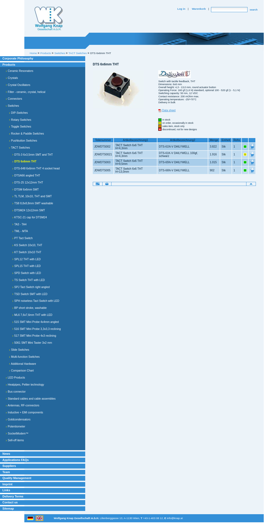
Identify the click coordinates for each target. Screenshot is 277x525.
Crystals (12, 77)
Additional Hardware (22, 363)
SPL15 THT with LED (26, 266)
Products (8, 64)
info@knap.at (175, 518)
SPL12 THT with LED (26, 259)
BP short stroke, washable (29, 307)
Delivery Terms (12, 496)
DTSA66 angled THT (26, 175)
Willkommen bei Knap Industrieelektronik (48, 18)
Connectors (14, 98)
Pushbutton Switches (23, 140)
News (6, 453)
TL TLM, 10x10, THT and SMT (32, 196)
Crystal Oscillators (18, 84)
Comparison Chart (21, 370)
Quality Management (16, 478)
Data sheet (169, 110)
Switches (12, 105)
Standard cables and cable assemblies (30, 398)
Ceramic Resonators (19, 70)
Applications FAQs (15, 460)
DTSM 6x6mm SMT (25, 189)
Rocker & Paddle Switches (26, 133)
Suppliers (9, 465)
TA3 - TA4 (19, 224)
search (254, 9)
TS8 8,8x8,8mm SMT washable (32, 203)
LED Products (15, 377)
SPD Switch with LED (26, 273)
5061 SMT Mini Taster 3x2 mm (32, 342)
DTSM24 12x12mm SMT (28, 210)
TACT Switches (19, 147)
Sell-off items (15, 440)
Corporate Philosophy (17, 58)
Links (6, 490)
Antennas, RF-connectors (22, 405)
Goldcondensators (18, 419)
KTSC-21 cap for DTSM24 (29, 217)
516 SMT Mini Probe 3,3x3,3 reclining (36, 328)
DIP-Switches (18, 112)
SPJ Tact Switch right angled (31, 287)
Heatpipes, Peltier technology (25, 384)
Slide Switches (19, 349)
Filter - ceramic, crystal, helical (25, 92)
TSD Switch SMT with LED (29, 294)
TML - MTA (20, 231)
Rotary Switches (20, 119)
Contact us (10, 502)
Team (6, 472)
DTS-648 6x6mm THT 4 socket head (36, 168)
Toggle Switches (20, 126)
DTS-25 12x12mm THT (27, 182)
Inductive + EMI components (24, 412)
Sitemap (8, 508)
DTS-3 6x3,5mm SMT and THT (32, 154)
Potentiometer (15, 426)
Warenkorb (199, 8)
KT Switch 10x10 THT (26, 252)
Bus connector (16, 391)
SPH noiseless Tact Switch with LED (35, 300)
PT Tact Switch (22, 238)
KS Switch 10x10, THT (27, 245)
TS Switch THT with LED (28, 280)
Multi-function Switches (24, 356)
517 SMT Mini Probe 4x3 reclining (34, 335)
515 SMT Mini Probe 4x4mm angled (35, 321)
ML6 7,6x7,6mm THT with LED (32, 314)
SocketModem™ (17, 433)
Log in (181, 8)
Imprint (7, 484)
